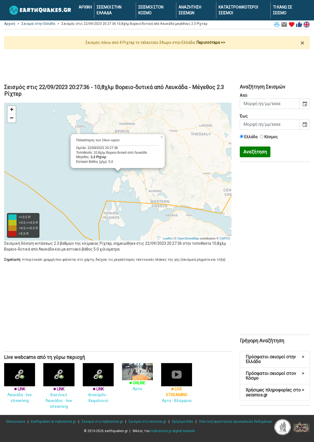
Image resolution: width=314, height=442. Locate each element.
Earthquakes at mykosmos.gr (53, 422)
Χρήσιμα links (182, 422)
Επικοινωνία (15, 422)
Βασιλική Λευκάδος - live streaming (58, 390)
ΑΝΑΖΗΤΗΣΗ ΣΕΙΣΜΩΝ (190, 10)
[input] (270, 103)
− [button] (12, 118)
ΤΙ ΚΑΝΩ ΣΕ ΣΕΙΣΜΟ (282, 10)
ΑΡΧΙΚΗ (85, 7)
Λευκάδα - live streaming (19, 387)
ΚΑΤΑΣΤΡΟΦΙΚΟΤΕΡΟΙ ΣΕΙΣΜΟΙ (238, 10)
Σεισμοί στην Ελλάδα (38, 24)
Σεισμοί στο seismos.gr (147, 422)
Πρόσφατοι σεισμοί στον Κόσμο (275, 376)
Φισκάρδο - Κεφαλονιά (98, 387)
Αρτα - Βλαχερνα (176, 387)
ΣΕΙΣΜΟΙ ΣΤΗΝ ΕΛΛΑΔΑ (109, 10)
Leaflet (167, 238)
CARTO (224, 238)
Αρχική (9, 24)
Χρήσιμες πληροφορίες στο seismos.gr (275, 392)
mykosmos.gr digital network (173, 431)
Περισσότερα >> (210, 42)
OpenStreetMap (188, 238)
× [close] (302, 43)
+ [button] (12, 110)
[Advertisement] (157, 64)
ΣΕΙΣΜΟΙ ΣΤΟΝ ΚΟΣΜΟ (150, 10)
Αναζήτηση (255, 152)
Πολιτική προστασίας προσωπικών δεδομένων (235, 422)
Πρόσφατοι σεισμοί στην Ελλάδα (275, 359)
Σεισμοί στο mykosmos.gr (102, 422)
